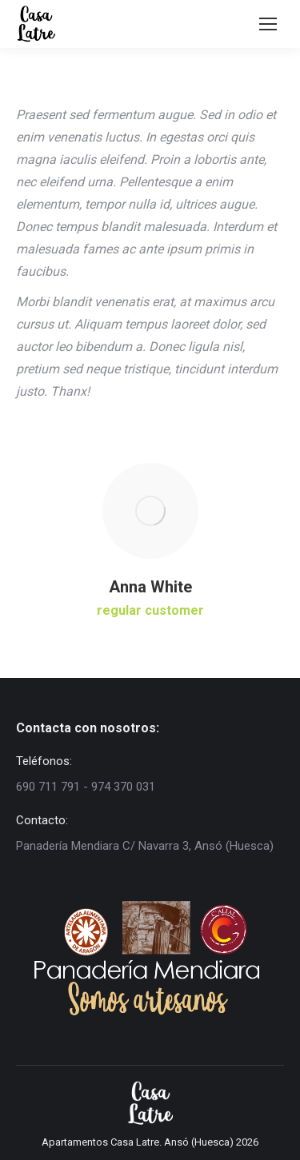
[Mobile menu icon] (268, 24)
